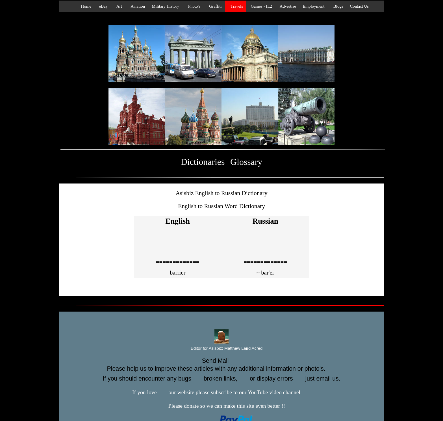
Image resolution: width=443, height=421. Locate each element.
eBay (103, 6)
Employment (314, 6)
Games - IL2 (261, 6)
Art (118, 6)
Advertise (287, 6)
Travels (236, 6)
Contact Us (359, 6)
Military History (165, 6)
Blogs (337, 6)
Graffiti (214, 6)
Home (84, 6)
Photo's (193, 6)
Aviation (137, 6)
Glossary (246, 162)
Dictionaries (203, 162)
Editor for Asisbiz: (222, 349)
